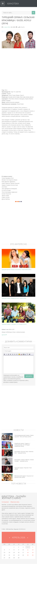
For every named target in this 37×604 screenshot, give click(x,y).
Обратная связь (14, 502)
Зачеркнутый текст (10, 354)
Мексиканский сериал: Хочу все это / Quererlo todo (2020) (24, 476)
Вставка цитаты (26, 354)
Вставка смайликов (19, 354)
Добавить (29, 376)
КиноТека (13, 3)
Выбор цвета (21, 354)
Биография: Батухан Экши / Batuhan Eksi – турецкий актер (23, 452)
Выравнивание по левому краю (13, 354)
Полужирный (4, 354)
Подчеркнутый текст (8, 354)
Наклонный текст (6, 354)
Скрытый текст (24, 354)
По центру (15, 354)
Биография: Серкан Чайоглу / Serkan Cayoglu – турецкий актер (24, 460)
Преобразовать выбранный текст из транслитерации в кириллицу (28, 354)
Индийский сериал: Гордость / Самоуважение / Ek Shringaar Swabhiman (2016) (22, 445)
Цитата (4, 334)
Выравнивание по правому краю (17, 354)
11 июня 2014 (6, 27)
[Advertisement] (18, 68)
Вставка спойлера (30, 354)
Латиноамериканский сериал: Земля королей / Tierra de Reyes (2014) (24, 436)
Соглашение (5, 502)
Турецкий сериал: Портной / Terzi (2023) (23, 468)
